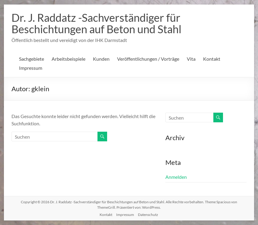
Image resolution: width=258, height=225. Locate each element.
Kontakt (211, 59)
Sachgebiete (31, 59)
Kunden (101, 59)
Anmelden (176, 177)
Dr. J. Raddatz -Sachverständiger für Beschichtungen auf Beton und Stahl (96, 23)
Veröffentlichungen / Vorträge (148, 59)
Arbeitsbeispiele (68, 59)
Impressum (30, 68)
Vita (191, 59)
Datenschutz (148, 214)
